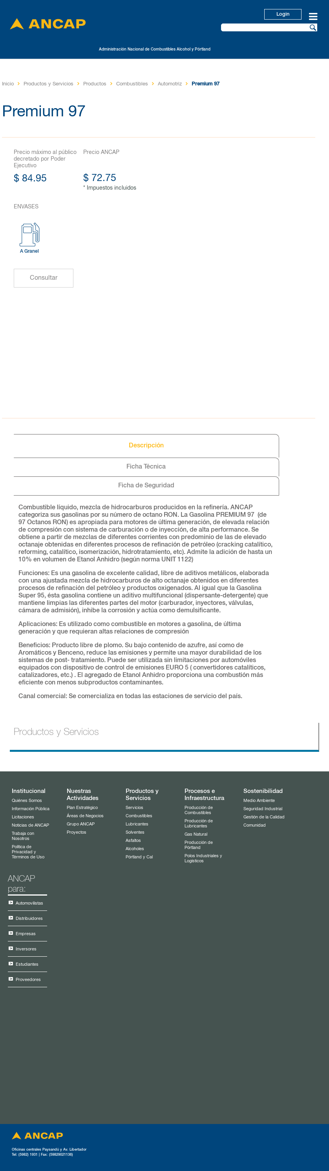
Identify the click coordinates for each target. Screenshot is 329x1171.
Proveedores (28, 979)
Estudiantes (27, 964)
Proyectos (76, 832)
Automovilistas (29, 903)
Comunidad (254, 825)
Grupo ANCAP (81, 824)
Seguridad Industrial (262, 809)
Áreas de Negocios (85, 816)
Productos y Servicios (48, 84)
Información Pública (30, 809)
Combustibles (132, 84)
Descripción (146, 446)
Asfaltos (133, 840)
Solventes (135, 832)
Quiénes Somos (27, 800)
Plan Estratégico (82, 807)
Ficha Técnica (146, 467)
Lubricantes (137, 824)
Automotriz (170, 84)
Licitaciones (23, 817)
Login (282, 14)
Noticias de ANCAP (30, 825)
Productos (94, 84)
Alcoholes (135, 849)
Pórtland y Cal (139, 857)
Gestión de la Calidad (264, 817)
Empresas (26, 934)
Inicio (8, 84)
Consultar (43, 278)
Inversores (26, 949)
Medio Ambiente (259, 800)
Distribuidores (29, 918)
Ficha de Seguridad (146, 486)
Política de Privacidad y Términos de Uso (28, 852)
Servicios (134, 807)
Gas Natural (196, 834)
